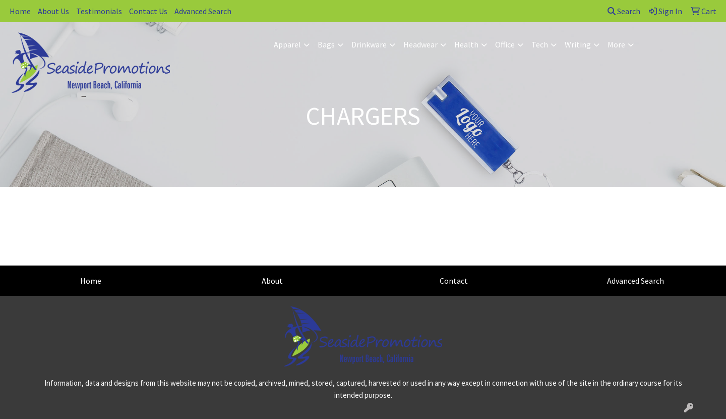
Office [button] (505, 44)
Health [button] (466, 44)
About (272, 281)
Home (20, 11)
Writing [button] (578, 44)
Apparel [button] (287, 44)
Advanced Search (202, 11)
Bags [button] (326, 44)
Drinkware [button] (369, 44)
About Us (53, 11)
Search (624, 11)
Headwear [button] (420, 44)
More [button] (616, 44)
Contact (454, 281)
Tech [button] (539, 44)
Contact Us (148, 11)
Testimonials (99, 11)
